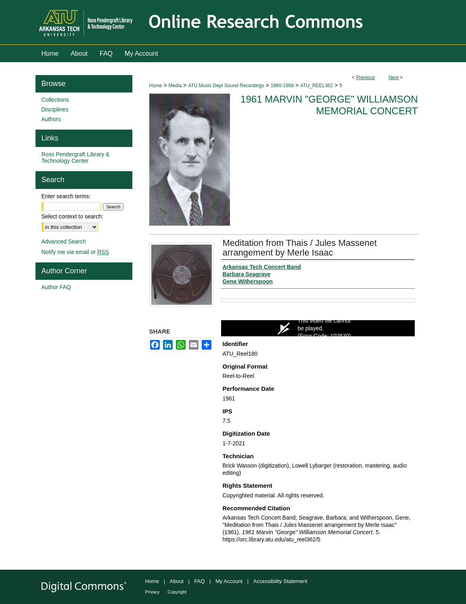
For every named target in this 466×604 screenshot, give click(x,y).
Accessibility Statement (280, 581)
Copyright (176, 591)
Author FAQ (56, 287)
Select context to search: (72, 216)
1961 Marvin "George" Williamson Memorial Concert (329, 105)
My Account (228, 581)
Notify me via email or (75, 252)
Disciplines (55, 109)
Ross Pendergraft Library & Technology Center (76, 157)
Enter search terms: (66, 196)
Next (394, 77)
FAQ (199, 581)
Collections (55, 99)
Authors (51, 119)
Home (155, 85)
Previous (365, 77)
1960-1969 (282, 85)
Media (175, 85)
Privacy (152, 591)
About (177, 581)
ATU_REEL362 (316, 85)
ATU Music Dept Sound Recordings (226, 85)
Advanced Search (64, 241)
